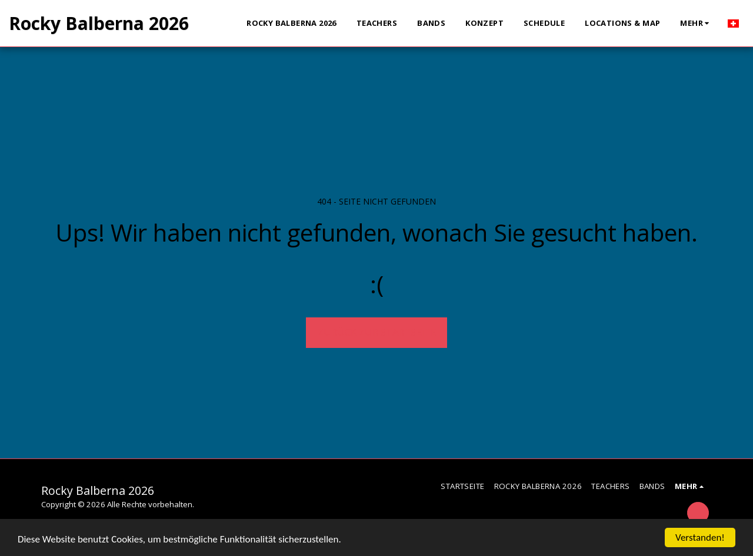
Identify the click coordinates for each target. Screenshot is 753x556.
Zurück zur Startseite (377, 332)
